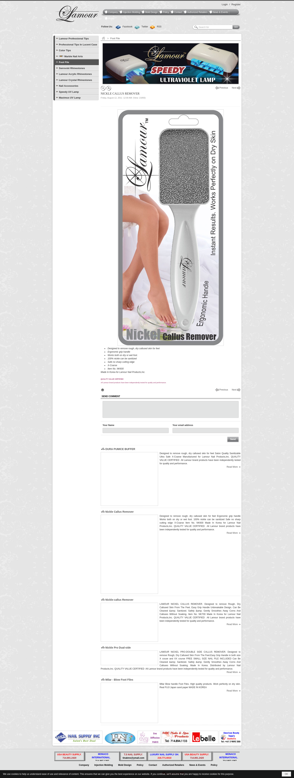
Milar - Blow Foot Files (119, 679)
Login (225, 4)
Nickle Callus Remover (119, 511)
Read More (232, 467)
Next (234, 88)
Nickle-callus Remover (119, 599)
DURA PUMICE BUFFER (120, 449)
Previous (223, 88)
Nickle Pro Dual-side (118, 647)
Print (102, 390)
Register (236, 4)
